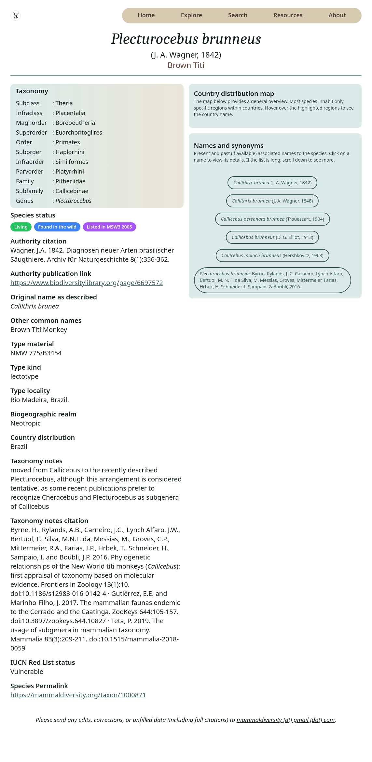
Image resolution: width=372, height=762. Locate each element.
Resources (287, 15)
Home (146, 15)
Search (237, 15)
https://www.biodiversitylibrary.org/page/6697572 (86, 282)
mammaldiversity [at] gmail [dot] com (286, 720)
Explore (191, 15)
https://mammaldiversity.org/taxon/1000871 (78, 694)
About (337, 15)
